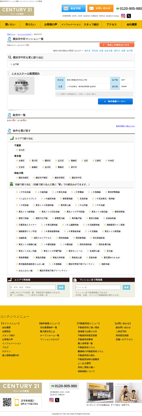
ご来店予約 (121, 331)
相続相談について (86, 371)
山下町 (16, 64)
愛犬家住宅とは (47, 331)
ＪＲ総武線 (43, 192)
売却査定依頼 (122, 335)
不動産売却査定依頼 (87, 335)
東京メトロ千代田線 (75, 212)
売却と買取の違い (86, 367)
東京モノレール (76, 251)
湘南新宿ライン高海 (116, 225)
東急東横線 (24, 257)
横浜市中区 (77, 178)
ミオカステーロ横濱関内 (25, 73)
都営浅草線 (120, 212)
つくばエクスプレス (27, 198)
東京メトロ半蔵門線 (52, 251)
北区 (86, 160)
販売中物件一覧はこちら (125, 126)
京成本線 (84, 198)
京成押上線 (95, 251)
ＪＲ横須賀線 (50, 244)
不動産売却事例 (85, 339)
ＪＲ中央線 (100, 205)
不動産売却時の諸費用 (88, 359)
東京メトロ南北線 (99, 212)
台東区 (22, 160)
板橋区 (35, 167)
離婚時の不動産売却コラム (90, 351)
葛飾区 (74, 160)
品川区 (48, 167)
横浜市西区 (60, 178)
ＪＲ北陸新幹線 (93, 225)
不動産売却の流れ (86, 355)
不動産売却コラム (86, 347)
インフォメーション (11, 343)
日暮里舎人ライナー (27, 225)
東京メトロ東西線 (113, 231)
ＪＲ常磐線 (79, 192)
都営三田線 (24, 218)
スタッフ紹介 (8, 335)
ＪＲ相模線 (56, 264)
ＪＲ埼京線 (24, 205)
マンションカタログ (49, 339)
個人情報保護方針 (10, 355)
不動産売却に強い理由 (88, 327)
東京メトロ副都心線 (27, 244)
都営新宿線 (68, 198)
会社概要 (6, 327)
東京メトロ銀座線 (27, 212)
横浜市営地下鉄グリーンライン (53, 270)
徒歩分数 (109, 51)
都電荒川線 (60, 218)
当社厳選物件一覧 (48, 327)
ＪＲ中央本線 (25, 192)
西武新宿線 (81, 238)
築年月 (117, 51)
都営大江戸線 (42, 218)
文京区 (22, 167)
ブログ (5, 347)
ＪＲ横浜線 (68, 244)
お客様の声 (7, 339)
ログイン (6, 351)
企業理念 (6, 331)
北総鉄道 (23, 238)
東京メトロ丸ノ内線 (27, 251)
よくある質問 (84, 363)
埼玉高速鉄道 (99, 238)
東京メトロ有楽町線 (45, 205)
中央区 (111, 160)
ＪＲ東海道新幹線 (51, 231)
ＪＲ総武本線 (50, 198)
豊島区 (61, 167)
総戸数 (130, 51)
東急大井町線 (59, 257)
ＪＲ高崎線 (96, 192)
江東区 (98, 160)
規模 (123, 51)
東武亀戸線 (77, 218)
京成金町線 (111, 218)
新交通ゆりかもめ (112, 257)
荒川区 (35, 160)
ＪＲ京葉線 (93, 231)
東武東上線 (66, 205)
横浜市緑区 (24, 178)
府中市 (74, 167)
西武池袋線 (64, 238)
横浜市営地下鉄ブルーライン (81, 264)
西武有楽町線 (86, 244)
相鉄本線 (105, 264)
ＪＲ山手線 (83, 205)
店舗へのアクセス (124, 339)
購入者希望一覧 (85, 343)
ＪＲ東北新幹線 (51, 225)
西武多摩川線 (105, 244)
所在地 (95, 51)
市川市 (22, 150)
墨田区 (48, 160)
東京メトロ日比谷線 (50, 212)
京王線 (110, 251)
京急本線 (93, 257)
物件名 (87, 51)
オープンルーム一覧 (49, 335)
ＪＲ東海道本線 (74, 231)
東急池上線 (77, 257)
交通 (101, 51)
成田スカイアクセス (43, 238)
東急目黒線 (41, 257)
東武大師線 (94, 218)
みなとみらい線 (26, 270)
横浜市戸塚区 (42, 178)
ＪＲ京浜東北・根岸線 (105, 198)
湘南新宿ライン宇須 (27, 231)
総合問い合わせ (123, 327)
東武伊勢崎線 (114, 192)
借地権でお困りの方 (87, 331)
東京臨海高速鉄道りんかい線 (31, 264)
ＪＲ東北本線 (61, 192)
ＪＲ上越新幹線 (72, 225)
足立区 (61, 160)
